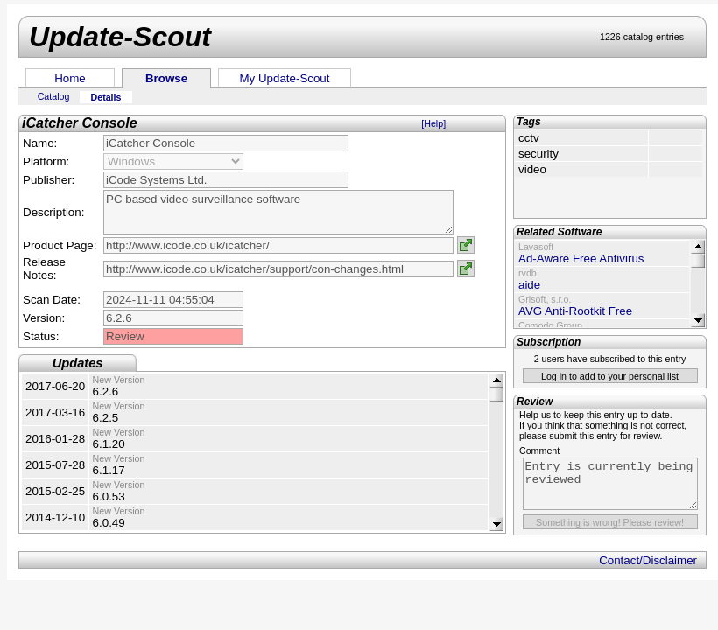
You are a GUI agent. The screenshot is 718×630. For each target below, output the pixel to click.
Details (106, 97)
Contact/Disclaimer (648, 560)
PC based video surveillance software (278, 212)
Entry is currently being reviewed (610, 484)
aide (529, 284)
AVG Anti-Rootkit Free (575, 311)
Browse (166, 78)
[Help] (433, 123)
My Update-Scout (285, 78)
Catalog (54, 96)
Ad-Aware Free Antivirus (581, 258)
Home (70, 78)
